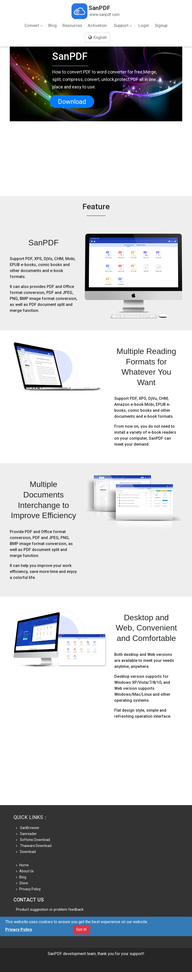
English (97, 37)
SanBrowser (28, 828)
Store (22, 883)
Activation (97, 25)
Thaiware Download (34, 846)
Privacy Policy (28, 889)
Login (143, 25)
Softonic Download (33, 840)
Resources (72, 25)
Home (22, 865)
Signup (161, 25)
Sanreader (26, 834)
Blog (52, 25)
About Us (25, 871)
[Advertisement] (96, 159)
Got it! (81, 929)
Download (72, 101)
